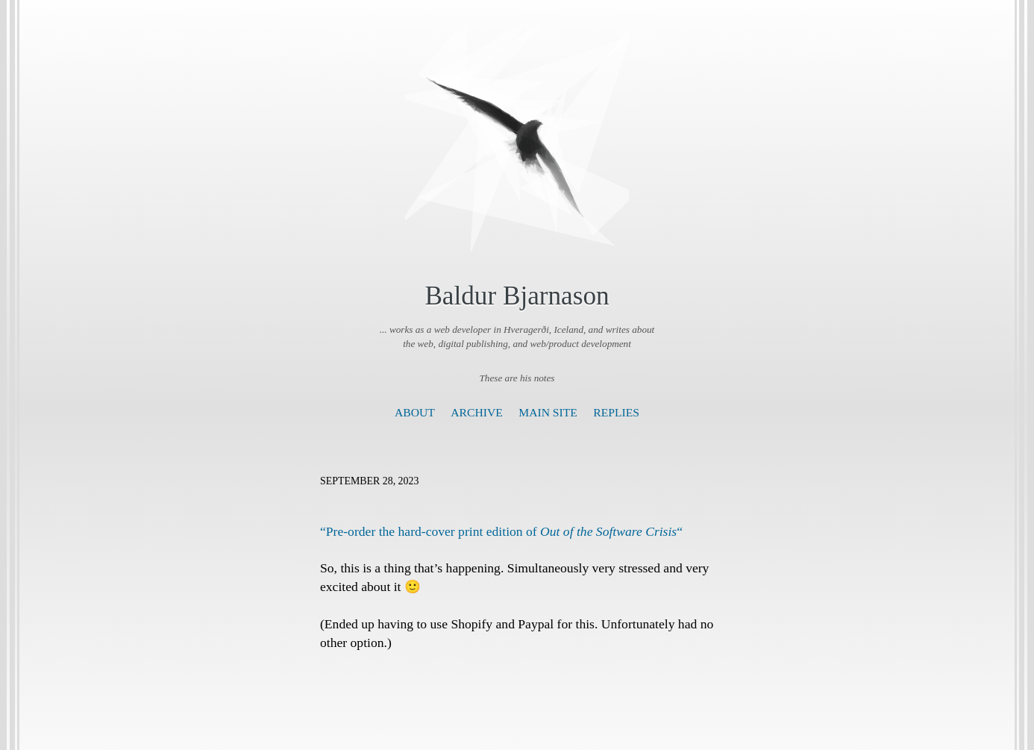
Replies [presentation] (616, 412)
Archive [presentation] (476, 412)
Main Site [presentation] (547, 412)
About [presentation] (415, 412)
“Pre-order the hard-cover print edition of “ (501, 531)
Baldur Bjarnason (516, 295)
